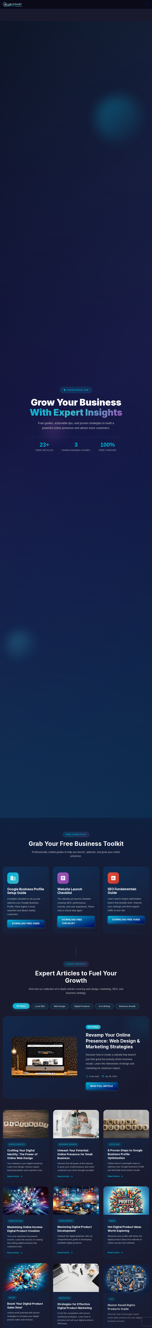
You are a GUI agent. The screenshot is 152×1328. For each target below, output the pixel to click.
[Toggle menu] (146, 4)
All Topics (21, 1006)
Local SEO (40, 1006)
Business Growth (127, 1006)
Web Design (59, 1006)
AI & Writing (104, 1006)
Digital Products (82, 1006)
